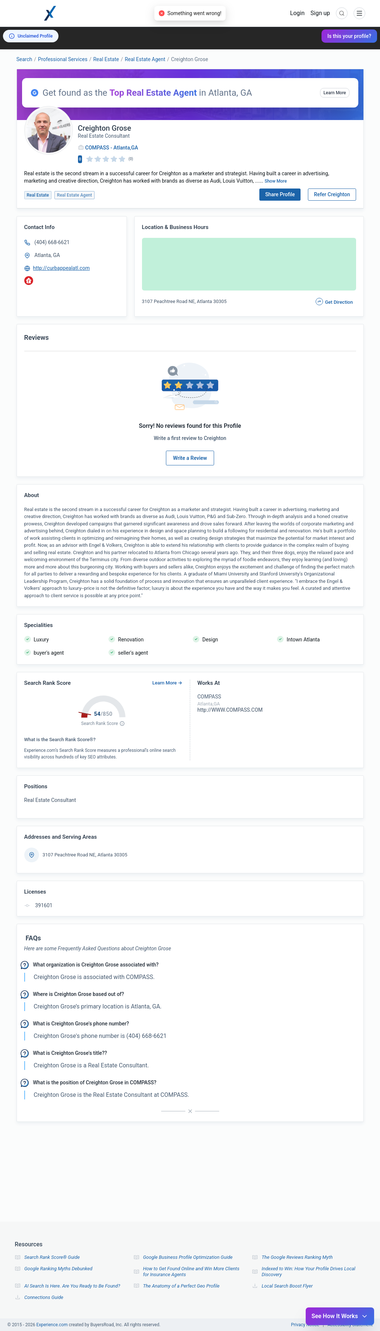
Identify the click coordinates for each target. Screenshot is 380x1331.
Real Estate (106, 59)
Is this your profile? (349, 36)
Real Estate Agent (145, 59)
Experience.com (52, 1324)
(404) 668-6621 (52, 242)
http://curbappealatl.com (61, 268)
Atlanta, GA (47, 255)
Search (24, 59)
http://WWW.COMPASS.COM (230, 710)
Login (297, 13)
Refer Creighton (332, 194)
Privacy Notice (305, 1324)
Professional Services (62, 59)
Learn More (334, 92)
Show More (275, 181)
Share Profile (280, 194)
